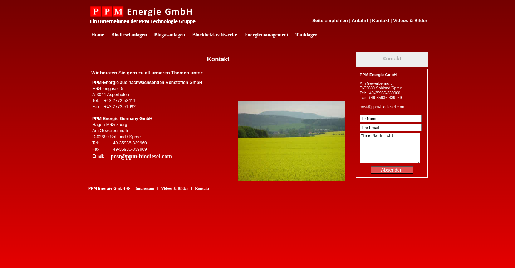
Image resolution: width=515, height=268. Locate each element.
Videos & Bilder (410, 20)
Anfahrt (360, 20)
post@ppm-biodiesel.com (141, 156)
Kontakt (380, 20)
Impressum (145, 188)
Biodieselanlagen (129, 35)
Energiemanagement (266, 35)
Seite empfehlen (330, 20)
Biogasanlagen (169, 35)
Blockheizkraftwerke (214, 35)
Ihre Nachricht (390, 148)
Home (97, 35)
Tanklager (306, 35)
